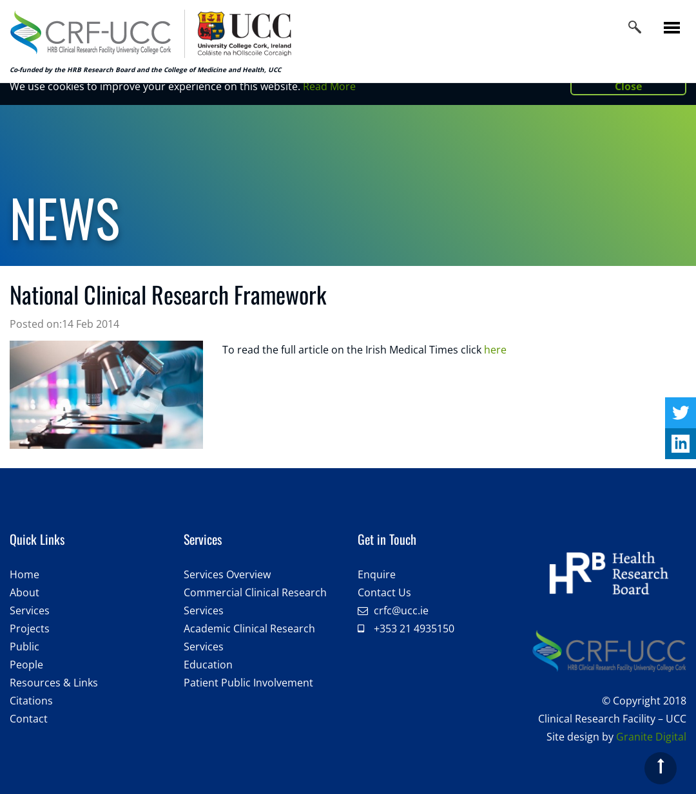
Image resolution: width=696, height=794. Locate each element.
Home (24, 574)
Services (30, 610)
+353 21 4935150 (414, 628)
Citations (31, 701)
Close (628, 86)
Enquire (377, 574)
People (26, 664)
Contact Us (384, 592)
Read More (329, 86)
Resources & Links (54, 683)
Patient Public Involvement (248, 683)
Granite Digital (651, 737)
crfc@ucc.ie (401, 610)
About (24, 592)
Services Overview (227, 574)
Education (208, 664)
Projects (30, 628)
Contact (29, 719)
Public (24, 646)
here (495, 350)
